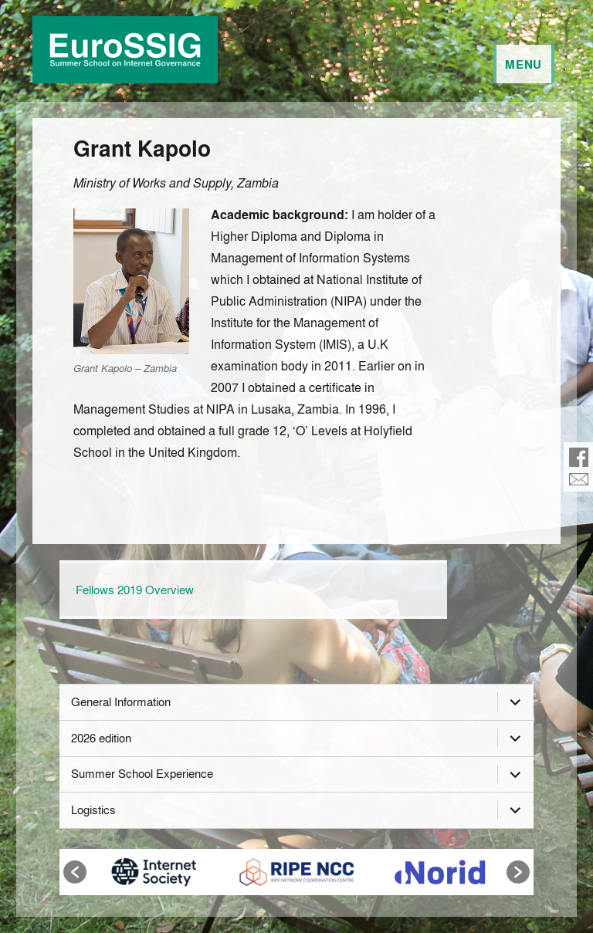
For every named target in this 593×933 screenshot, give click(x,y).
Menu (523, 64)
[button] (74, 872)
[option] (154, 872)
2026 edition (101, 737)
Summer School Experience (142, 773)
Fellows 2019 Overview (135, 589)
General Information (121, 701)
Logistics (93, 809)
